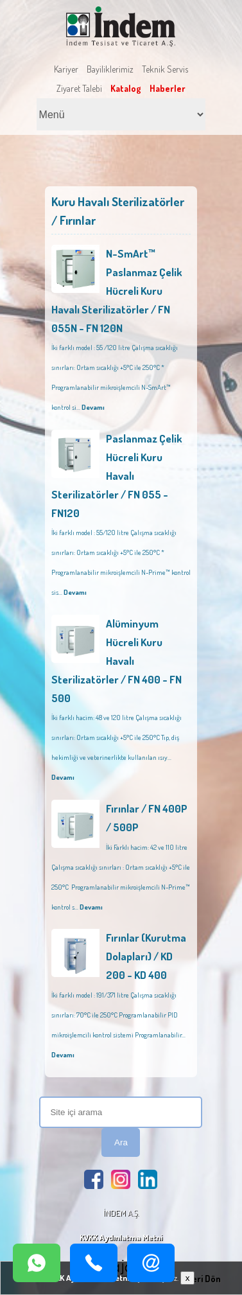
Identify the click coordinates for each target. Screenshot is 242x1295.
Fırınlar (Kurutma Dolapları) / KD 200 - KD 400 (146, 956)
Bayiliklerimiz (110, 69)
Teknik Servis (165, 69)
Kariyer (66, 69)
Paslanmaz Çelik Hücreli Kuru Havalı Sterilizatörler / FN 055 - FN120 (116, 476)
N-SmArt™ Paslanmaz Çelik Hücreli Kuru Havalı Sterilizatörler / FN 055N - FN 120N (116, 291)
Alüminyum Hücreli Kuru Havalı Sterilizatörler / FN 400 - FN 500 (116, 661)
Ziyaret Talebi (79, 88)
